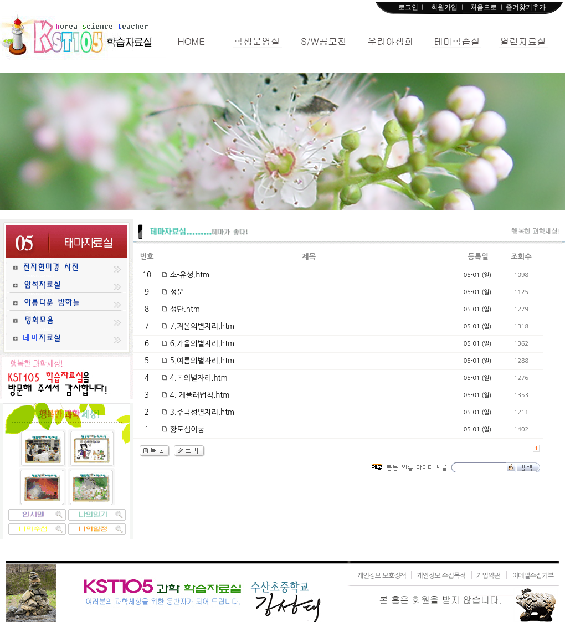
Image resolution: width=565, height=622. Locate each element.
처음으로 (483, 7)
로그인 (408, 7)
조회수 (521, 256)
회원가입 (444, 7)
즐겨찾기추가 (526, 7)
